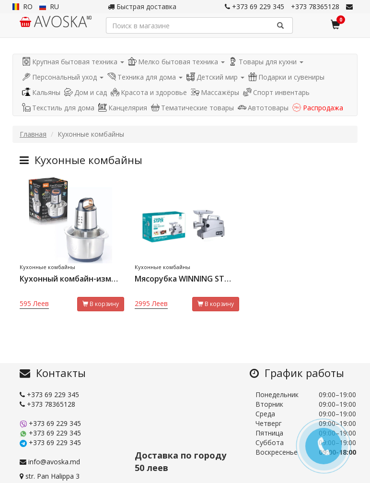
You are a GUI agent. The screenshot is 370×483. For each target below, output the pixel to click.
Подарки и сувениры (286, 77)
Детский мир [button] (215, 77)
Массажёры (215, 92)
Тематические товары (192, 107)
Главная (33, 134)
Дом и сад (85, 92)
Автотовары (263, 107)
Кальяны (41, 92)
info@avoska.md (50, 461)
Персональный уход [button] (63, 77)
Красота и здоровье (149, 92)
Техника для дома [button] (145, 77)
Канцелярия (122, 107)
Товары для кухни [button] (266, 61)
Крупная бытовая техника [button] (73, 61)
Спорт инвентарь (276, 92)
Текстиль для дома (58, 107)
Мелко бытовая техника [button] (176, 61)
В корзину (100, 304)
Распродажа (317, 107)
